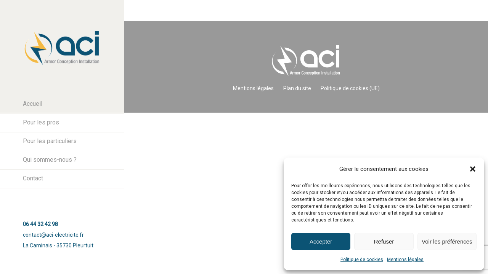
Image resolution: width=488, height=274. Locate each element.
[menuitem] (62, 104)
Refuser (384, 241)
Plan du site (297, 88)
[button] (473, 169)
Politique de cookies (361, 259)
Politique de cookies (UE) (350, 88)
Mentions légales (405, 259)
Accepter (321, 241)
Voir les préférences (447, 241)
